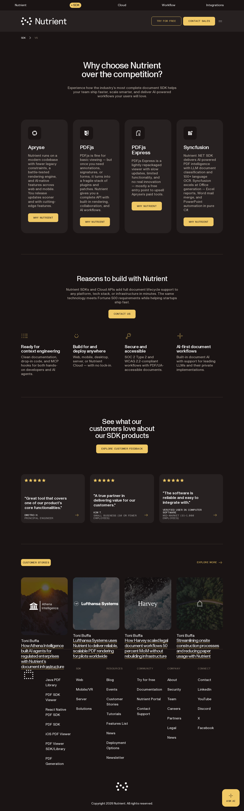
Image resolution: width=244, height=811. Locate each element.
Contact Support (143, 711)
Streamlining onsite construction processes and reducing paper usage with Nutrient (198, 648)
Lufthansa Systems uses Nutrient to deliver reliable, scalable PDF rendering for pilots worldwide (95, 648)
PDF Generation (55, 761)
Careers (173, 708)
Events (111, 689)
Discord (204, 708)
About (172, 679)
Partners (174, 718)
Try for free (166, 21)
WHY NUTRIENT (43, 217)
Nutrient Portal (149, 699)
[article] (53, 498)
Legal (171, 728)
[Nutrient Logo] (44, 21)
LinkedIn (204, 689)
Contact (204, 679)
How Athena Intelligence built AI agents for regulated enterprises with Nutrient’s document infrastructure (42, 656)
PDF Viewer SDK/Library (55, 746)
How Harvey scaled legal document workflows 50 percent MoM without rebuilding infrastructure (146, 648)
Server (81, 699)
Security (174, 689)
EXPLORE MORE (210, 562)
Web (79, 679)
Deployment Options (116, 745)
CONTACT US (122, 314)
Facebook (206, 728)
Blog (110, 679)
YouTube (204, 699)
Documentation (149, 689)
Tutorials (113, 714)
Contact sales (199, 21)
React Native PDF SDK (56, 712)
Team (171, 699)
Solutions (84, 708)
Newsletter (115, 757)
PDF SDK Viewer (53, 697)
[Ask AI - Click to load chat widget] (231, 798)
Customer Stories (114, 702)
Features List (117, 723)
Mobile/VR (84, 689)
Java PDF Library (53, 682)
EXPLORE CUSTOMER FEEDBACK (122, 448)
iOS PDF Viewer (58, 734)
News (110, 733)
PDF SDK (53, 724)
